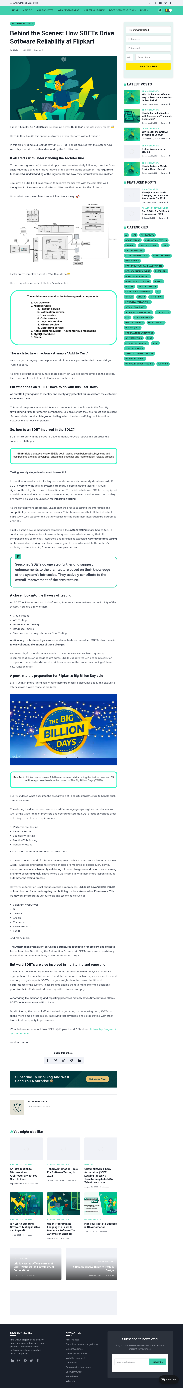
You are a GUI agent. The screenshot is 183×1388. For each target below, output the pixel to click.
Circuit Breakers (134, 250)
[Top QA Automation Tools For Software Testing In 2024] (63, 1148)
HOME (15, 10)
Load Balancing (143, 317)
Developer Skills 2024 (137, 281)
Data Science (132, 261)
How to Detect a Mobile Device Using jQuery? (154, 168)
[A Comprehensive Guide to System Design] (91, 1264)
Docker (129, 286)
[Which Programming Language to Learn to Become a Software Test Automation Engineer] (63, 1203)
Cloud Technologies (136, 256)
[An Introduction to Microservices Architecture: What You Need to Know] (26, 1148)
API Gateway (147, 235)
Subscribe (158, 1362)
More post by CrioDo (39, 1107)
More (144, 10)
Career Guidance (94, 10)
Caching (129, 245)
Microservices (156, 323)
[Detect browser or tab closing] (133, 151)
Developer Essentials (122, 10)
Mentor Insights (134, 323)
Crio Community (150, 91)
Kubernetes (163, 312)
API (134, 235)
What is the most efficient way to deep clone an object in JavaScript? (157, 97)
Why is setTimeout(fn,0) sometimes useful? (155, 133)
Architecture (132, 240)
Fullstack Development (155, 208)
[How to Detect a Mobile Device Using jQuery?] (133, 169)
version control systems (139, 353)
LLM (127, 317)
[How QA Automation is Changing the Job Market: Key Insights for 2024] (133, 195)
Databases (161, 271)
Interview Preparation (137, 302)
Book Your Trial (148, 66)
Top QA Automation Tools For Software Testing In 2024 (62, 1172)
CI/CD (165, 245)
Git (158, 292)
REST (149, 338)
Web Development (68, 10)
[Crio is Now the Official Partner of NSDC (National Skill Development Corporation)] (35, 1264)
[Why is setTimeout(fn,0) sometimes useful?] (133, 134)
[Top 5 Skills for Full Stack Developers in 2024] (133, 214)
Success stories (134, 348)
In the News (156, 297)
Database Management (137, 271)
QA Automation (92, 1219)
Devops (158, 281)
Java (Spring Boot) (135, 307)
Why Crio (89, 1165)
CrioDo (15, 50)
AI (126, 235)
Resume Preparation (136, 343)
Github (129, 297)
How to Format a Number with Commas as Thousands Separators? (157, 116)
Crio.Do (27, 10)
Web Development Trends (139, 364)
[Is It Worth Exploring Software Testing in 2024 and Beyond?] (26, 1203)
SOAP (155, 343)
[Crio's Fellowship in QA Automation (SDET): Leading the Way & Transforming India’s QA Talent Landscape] (100, 1148)
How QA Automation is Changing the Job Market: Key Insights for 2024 (156, 195)
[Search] (160, 10)
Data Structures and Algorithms (143, 266)
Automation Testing (22, 24)
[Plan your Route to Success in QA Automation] (100, 1203)
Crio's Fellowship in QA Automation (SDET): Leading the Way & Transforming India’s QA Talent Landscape (98, 1175)
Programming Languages (139, 333)
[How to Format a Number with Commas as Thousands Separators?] (133, 116)
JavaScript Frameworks (138, 312)
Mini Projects (45, 10)
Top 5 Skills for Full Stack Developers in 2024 (155, 213)
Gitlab (141, 297)
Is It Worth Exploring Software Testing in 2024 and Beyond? (25, 1227)
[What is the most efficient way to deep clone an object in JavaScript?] (133, 97)
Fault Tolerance (147, 286)
